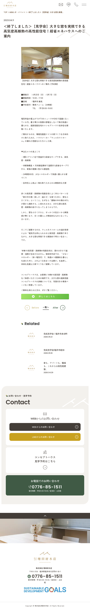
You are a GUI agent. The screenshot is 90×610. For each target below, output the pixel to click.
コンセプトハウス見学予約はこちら (45, 459)
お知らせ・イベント (17, 12)
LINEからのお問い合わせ (43, 436)
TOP (5, 12)
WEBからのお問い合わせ (43, 426)
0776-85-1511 (47, 487)
